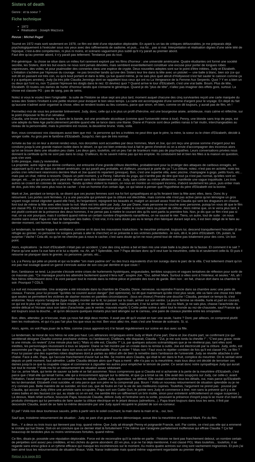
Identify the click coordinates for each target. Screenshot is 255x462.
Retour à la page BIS (26, 456)
